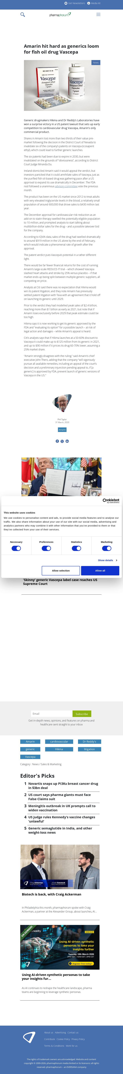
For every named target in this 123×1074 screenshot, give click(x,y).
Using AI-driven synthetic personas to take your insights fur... (56, 977)
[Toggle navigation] (23, 14)
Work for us (72, 1045)
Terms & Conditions (54, 1045)
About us (48, 1032)
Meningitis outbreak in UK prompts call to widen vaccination (61, 808)
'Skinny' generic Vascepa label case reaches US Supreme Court (60, 582)
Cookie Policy (63, 1039)
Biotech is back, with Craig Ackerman (51, 894)
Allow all (100, 570)
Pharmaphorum (29, 1037)
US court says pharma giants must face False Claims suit (59, 797)
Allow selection (61, 570)
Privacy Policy (78, 1039)
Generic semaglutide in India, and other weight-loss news (60, 830)
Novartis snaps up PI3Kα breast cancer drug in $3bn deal (63, 785)
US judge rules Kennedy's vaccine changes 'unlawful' (61, 819)
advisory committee (66, 186)
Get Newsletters (76, 3)
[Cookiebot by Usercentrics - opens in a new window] (105, 500)
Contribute (49, 1039)
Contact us (72, 1032)
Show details (105, 560)
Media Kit (96, 3)
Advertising (60, 1032)
